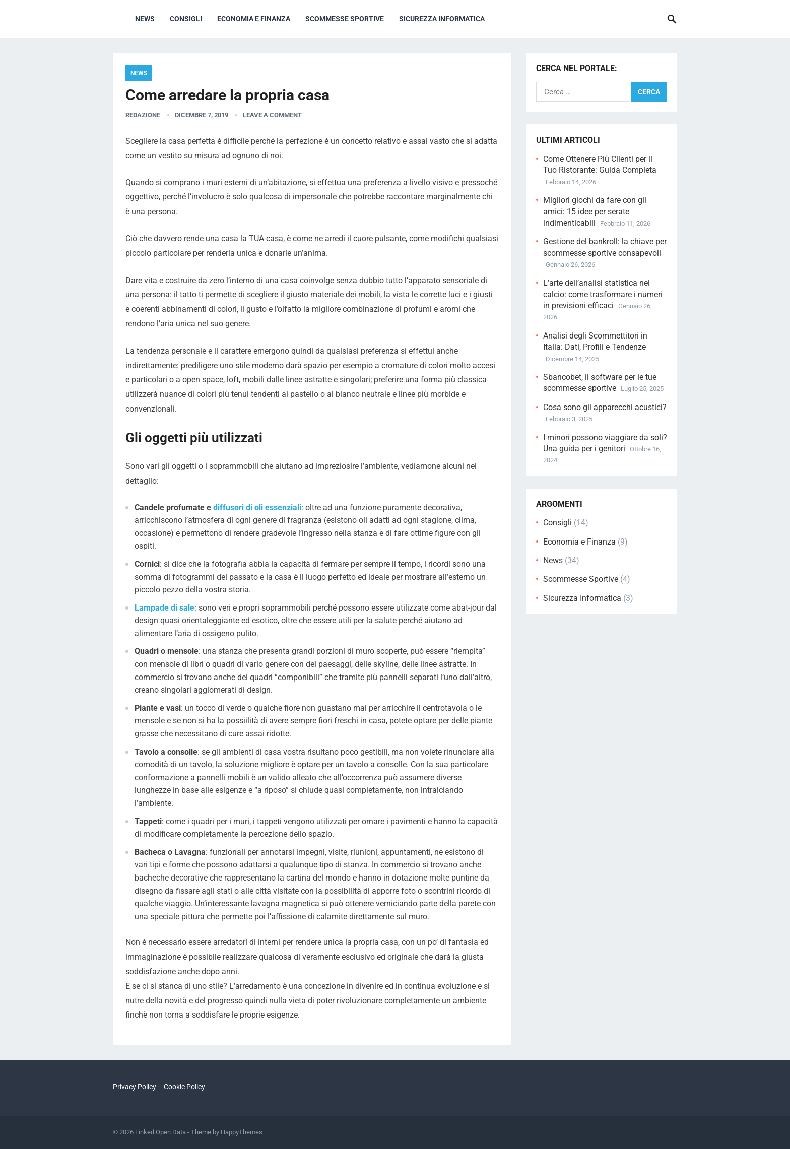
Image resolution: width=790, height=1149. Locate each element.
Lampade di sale (164, 608)
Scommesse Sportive (344, 19)
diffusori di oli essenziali (257, 507)
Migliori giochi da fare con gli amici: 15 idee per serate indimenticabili (594, 211)
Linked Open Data (160, 1132)
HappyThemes (241, 1132)
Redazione (142, 115)
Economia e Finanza (253, 19)
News (145, 19)
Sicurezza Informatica (442, 19)
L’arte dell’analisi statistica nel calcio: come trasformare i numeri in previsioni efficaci (603, 294)
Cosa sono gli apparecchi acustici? (605, 407)
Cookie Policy (184, 1087)
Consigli (186, 19)
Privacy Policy (134, 1087)
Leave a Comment (272, 115)
